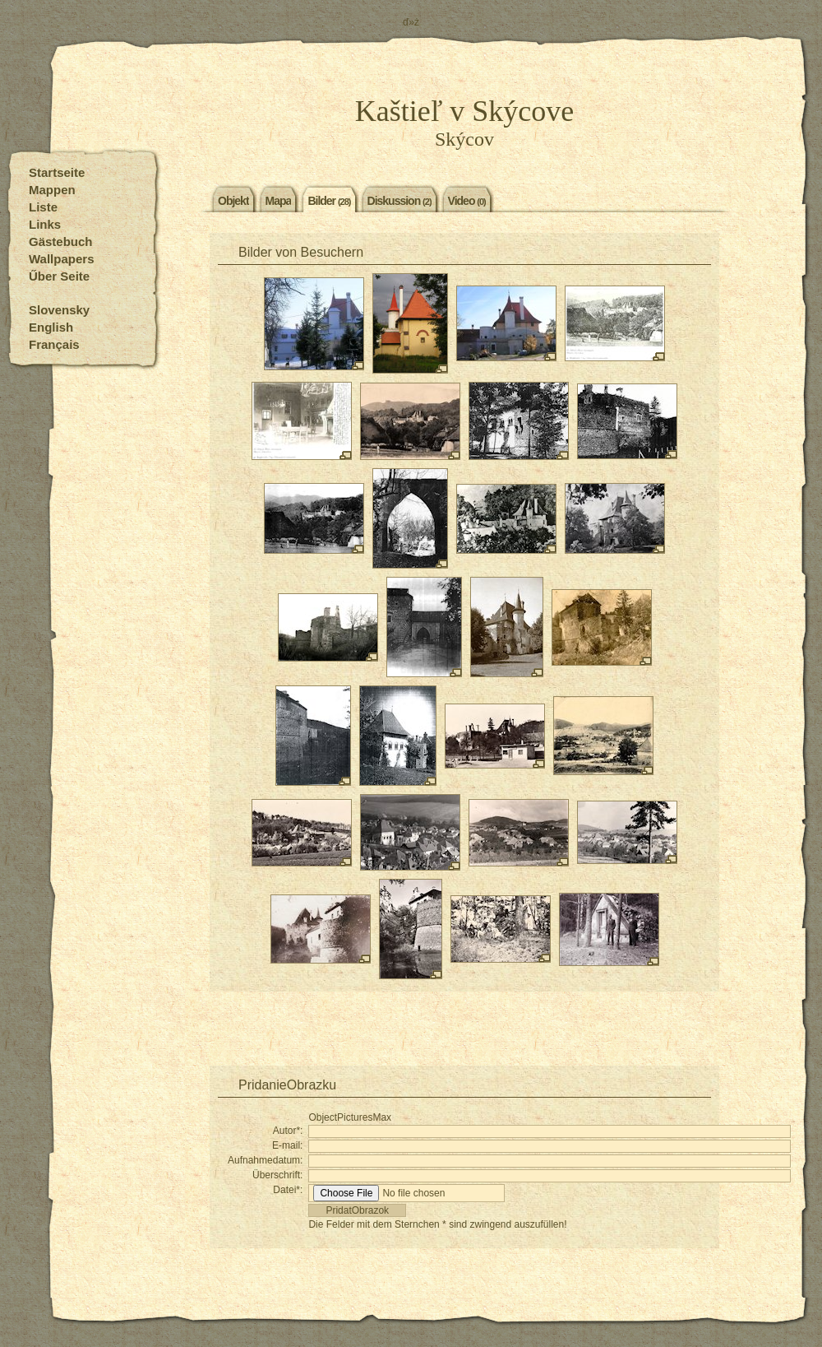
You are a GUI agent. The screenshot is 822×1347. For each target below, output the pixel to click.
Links (45, 224)
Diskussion (399, 199)
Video (467, 199)
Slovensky (59, 310)
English (51, 327)
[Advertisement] (464, 1032)
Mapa (279, 199)
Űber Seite (59, 276)
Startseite (57, 172)
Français (54, 344)
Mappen (52, 190)
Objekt (233, 199)
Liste (43, 207)
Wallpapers (61, 259)
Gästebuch (61, 241)
